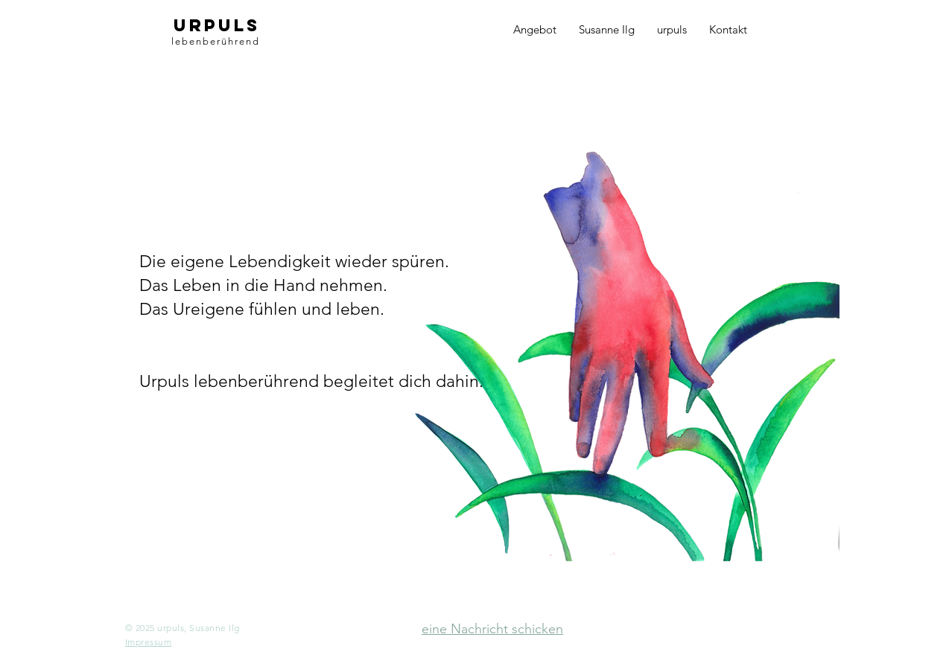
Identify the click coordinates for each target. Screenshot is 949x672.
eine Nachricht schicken (492, 629)
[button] (148, 641)
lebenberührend (215, 41)
